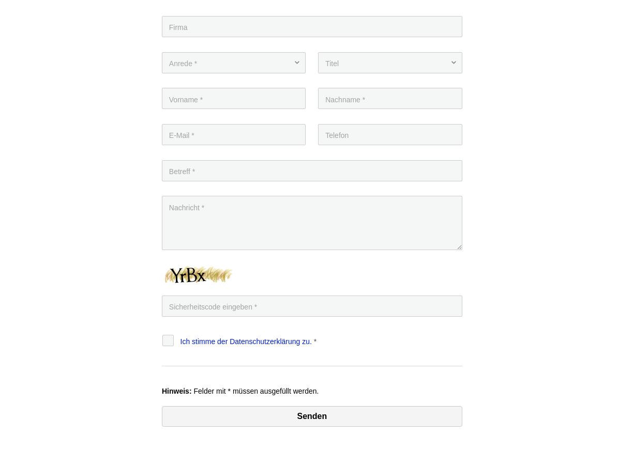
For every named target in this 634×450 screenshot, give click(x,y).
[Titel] (390, 62)
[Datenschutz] (168, 340)
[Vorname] (234, 98)
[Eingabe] (312, 306)
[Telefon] (390, 134)
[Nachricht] (312, 223)
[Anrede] (234, 62)
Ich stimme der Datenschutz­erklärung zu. (246, 341)
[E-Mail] (234, 134)
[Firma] (312, 26)
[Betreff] (312, 170)
